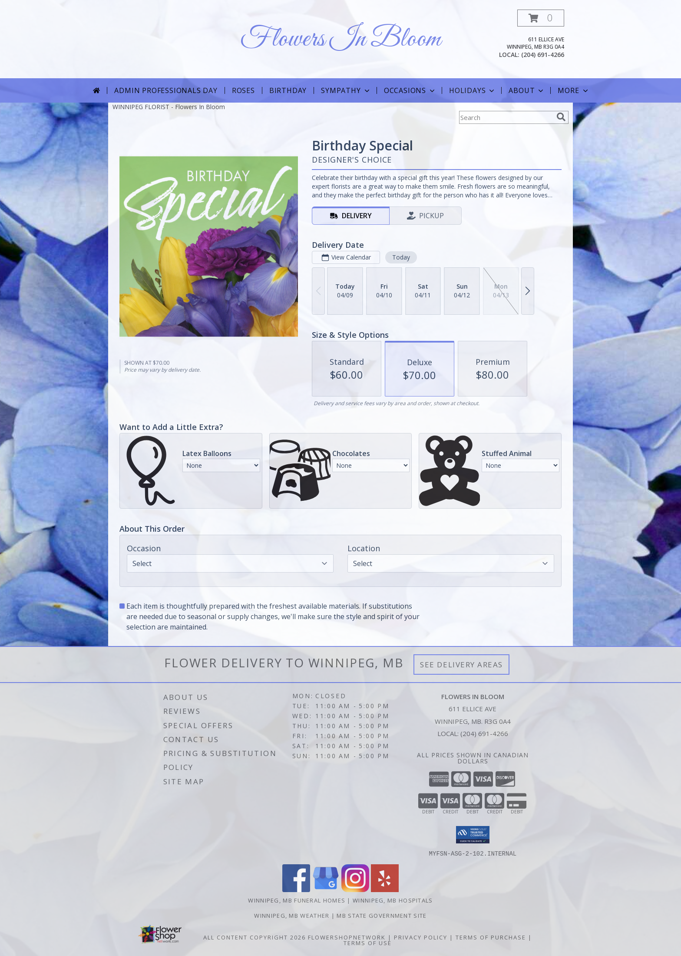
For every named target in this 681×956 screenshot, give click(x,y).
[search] (561, 117)
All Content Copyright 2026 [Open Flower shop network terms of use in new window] (254, 937)
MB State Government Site (381, 915)
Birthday (288, 90)
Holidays (472, 90)
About (527, 90)
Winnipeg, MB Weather (291, 915)
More (573, 90)
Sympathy (346, 90)
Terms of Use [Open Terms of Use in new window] (368, 942)
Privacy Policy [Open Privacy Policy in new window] (420, 937)
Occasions (410, 90)
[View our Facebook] (296, 889)
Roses (243, 90)
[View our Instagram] (355, 889)
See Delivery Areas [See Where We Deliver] (461, 665)
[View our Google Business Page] (326, 889)
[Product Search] (506, 117)
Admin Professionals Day (165, 90)
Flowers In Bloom (340, 39)
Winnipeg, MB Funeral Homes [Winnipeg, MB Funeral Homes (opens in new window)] (296, 900)
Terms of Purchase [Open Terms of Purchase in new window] (491, 937)
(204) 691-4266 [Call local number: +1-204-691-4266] (542, 54)
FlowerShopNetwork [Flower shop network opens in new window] (347, 937)
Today (401, 257)
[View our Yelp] (385, 889)
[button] (540, 18)
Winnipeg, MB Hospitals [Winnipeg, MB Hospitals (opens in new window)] (393, 900)
